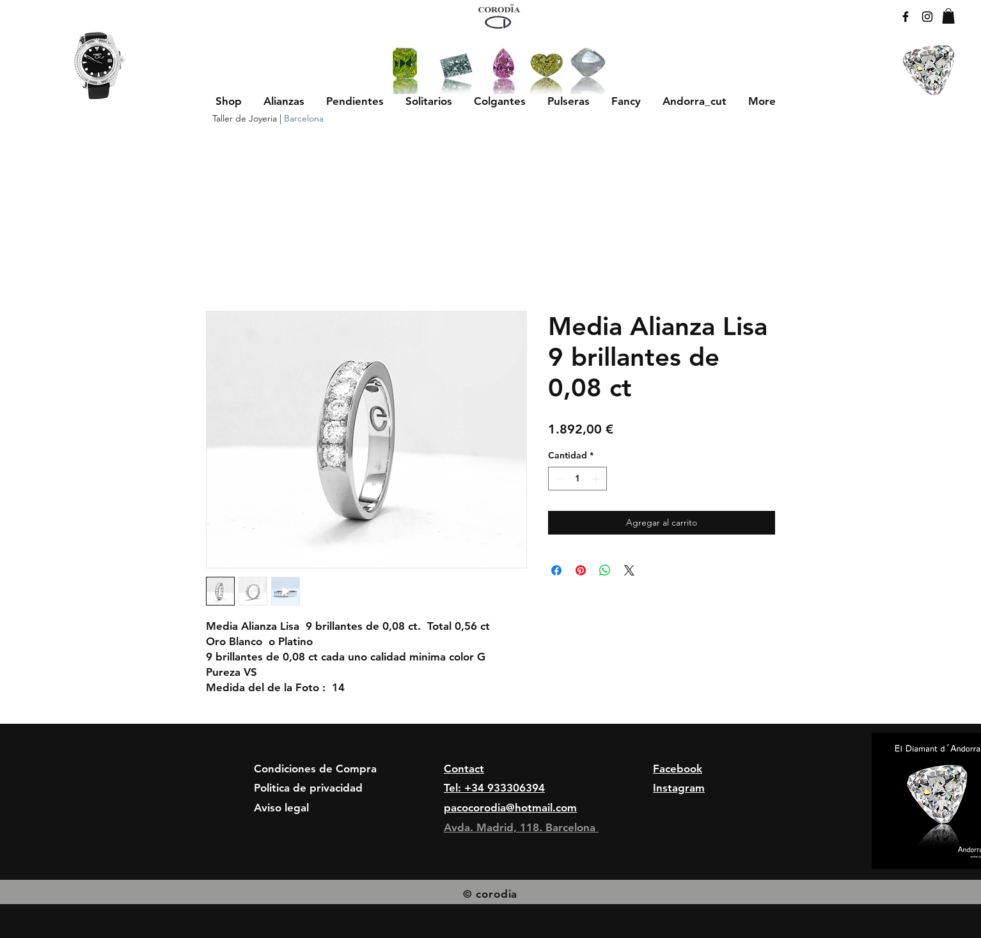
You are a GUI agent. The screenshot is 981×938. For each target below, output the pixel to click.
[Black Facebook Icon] (906, 17)
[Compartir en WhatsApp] (605, 570)
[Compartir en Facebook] (556, 570)
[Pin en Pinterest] (580, 570)
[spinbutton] (577, 478)
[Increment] (597, 478)
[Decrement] (558, 478)
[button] (284, 101)
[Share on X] (629, 570)
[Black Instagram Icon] (927, 17)
